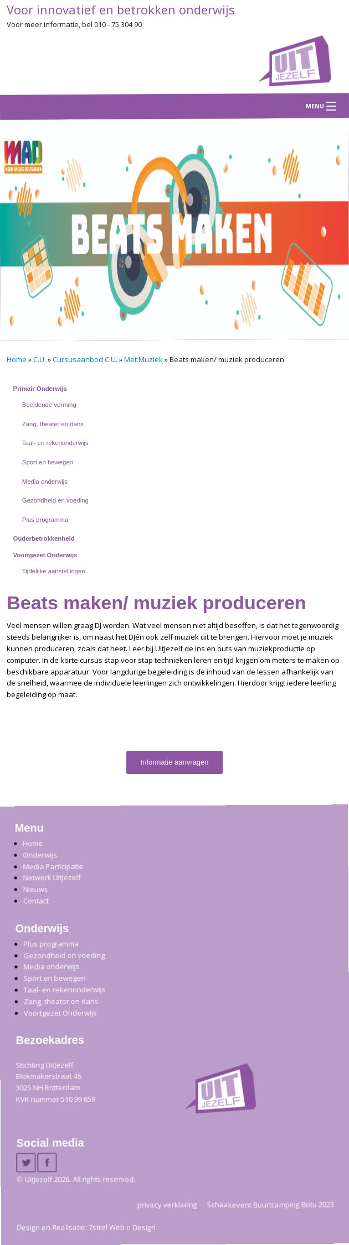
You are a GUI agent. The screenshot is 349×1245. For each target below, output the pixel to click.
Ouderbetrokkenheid (44, 538)
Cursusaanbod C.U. (85, 359)
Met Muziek (143, 359)
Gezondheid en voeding (55, 500)
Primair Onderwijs (40, 388)
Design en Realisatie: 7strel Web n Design (86, 1227)
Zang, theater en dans (53, 424)
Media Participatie (53, 866)
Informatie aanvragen (175, 762)
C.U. (39, 359)
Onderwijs (40, 854)
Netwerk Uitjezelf (51, 877)
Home (17, 359)
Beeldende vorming (49, 404)
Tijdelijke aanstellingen (53, 571)
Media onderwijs (45, 481)
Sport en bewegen (47, 462)
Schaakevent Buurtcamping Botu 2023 (270, 1204)
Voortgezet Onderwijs (45, 555)
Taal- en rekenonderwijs (55, 443)
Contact (36, 901)
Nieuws (35, 889)
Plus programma (45, 519)
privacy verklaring (167, 1204)
